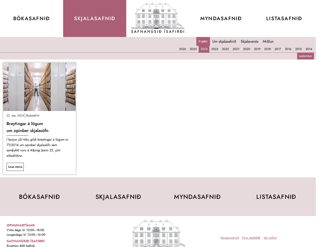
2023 (214, 49)
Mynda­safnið (221, 18)
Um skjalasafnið (224, 41)
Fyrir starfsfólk (251, 238)
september (305, 56)
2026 (182, 49)
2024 (204, 49)
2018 (267, 49)
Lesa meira (15, 167)
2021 (236, 49)
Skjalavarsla (249, 41)
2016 (288, 49)
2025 (193, 49)
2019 (257, 49)
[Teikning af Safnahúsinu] (158, 16)
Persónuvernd (230, 238)
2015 (298, 49)
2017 (278, 49)
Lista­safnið (284, 18)
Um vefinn (270, 238)
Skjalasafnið (32, 115)
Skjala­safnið (95, 18)
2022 (225, 49)
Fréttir (203, 41)
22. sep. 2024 (15, 115)
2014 (309, 49)
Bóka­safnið (31, 18)
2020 (246, 49)
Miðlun (268, 41)
